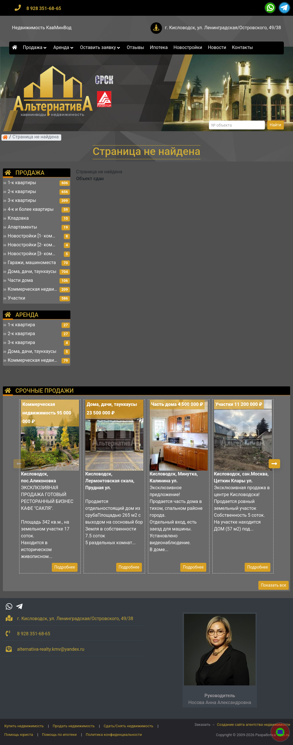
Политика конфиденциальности (114, 734)
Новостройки (187, 47)
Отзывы (135, 47)
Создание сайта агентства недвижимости (253, 724)
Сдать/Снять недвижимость (128, 726)
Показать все (273, 585)
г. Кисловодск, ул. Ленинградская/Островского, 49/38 (223, 27)
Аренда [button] (63, 47)
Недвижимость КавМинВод (42, 27)
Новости (217, 47)
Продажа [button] (35, 47)
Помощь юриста (18, 734)
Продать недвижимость (74, 726)
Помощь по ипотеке (59, 734)
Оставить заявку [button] (100, 47)
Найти (276, 125)
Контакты (242, 47)
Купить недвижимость (24, 726)
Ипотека (159, 47)
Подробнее (64, 567)
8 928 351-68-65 (43, 8)
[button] (274, 463)
